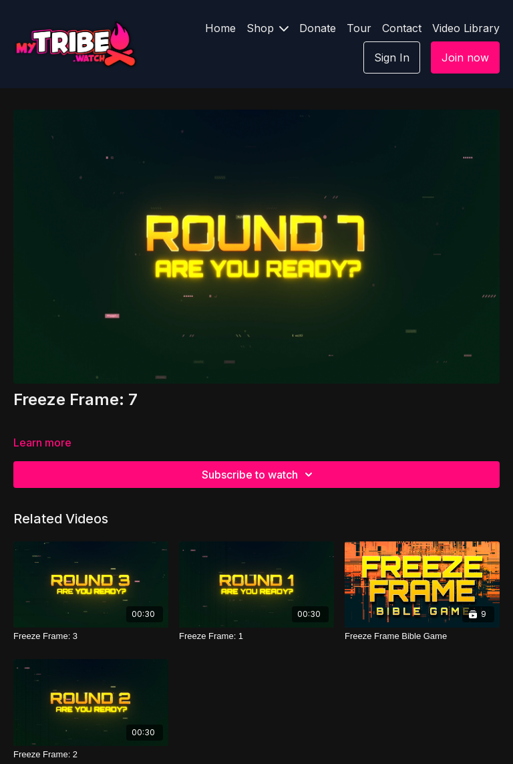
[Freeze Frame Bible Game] (422, 636)
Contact (401, 28)
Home (220, 28)
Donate (317, 28)
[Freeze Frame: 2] (90, 754)
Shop (267, 28)
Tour (359, 28)
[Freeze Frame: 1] (256, 636)
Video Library (466, 28)
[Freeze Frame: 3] (90, 636)
